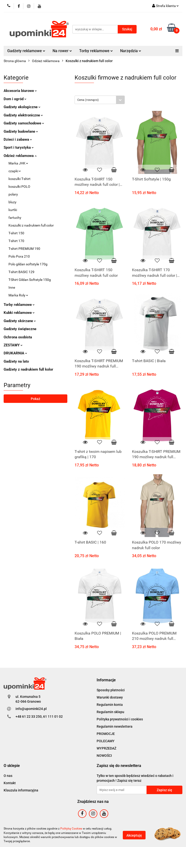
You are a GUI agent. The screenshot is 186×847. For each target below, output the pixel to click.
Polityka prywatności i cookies (120, 719)
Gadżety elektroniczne (23, 115)
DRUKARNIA (15, 353)
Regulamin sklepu (110, 712)
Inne (11, 287)
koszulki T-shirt (19, 179)
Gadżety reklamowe (26, 51)
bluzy (12, 202)
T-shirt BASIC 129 (21, 272)
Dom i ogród (15, 99)
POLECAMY (106, 741)
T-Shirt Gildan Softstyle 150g (29, 280)
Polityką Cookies (71, 828)
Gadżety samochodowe (24, 123)
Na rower (62, 51)
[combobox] (100, 100)
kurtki (12, 210)
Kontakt (10, 783)
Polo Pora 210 (19, 256)
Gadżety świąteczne (20, 329)
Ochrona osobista (18, 337)
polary (13, 194)
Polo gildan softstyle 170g (27, 264)
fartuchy (14, 218)
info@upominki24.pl (31, 709)
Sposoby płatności (111, 690)
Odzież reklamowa (20, 156)
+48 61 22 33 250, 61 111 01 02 (39, 716)
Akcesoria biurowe (20, 91)
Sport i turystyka (19, 147)
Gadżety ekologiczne (22, 107)
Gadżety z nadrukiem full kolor (28, 369)
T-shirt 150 (16, 233)
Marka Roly (18, 295)
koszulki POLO (19, 186)
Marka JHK (18, 163)
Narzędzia (130, 51)
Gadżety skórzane (20, 321)
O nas (8, 776)
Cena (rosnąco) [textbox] (88, 100)
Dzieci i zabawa (18, 139)
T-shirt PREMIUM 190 (24, 249)
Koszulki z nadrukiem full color (31, 225)
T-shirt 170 (16, 241)
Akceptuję (134, 835)
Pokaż (35, 399)
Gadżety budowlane (21, 131)
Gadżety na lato (16, 361)
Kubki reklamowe (19, 312)
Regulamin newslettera (114, 726)
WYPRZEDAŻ (106, 748)
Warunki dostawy (110, 697)
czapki (14, 171)
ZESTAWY (13, 345)
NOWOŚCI (104, 755)
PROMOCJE (106, 734)
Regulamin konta (110, 705)
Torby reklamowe (96, 51)
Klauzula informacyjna (21, 790)
